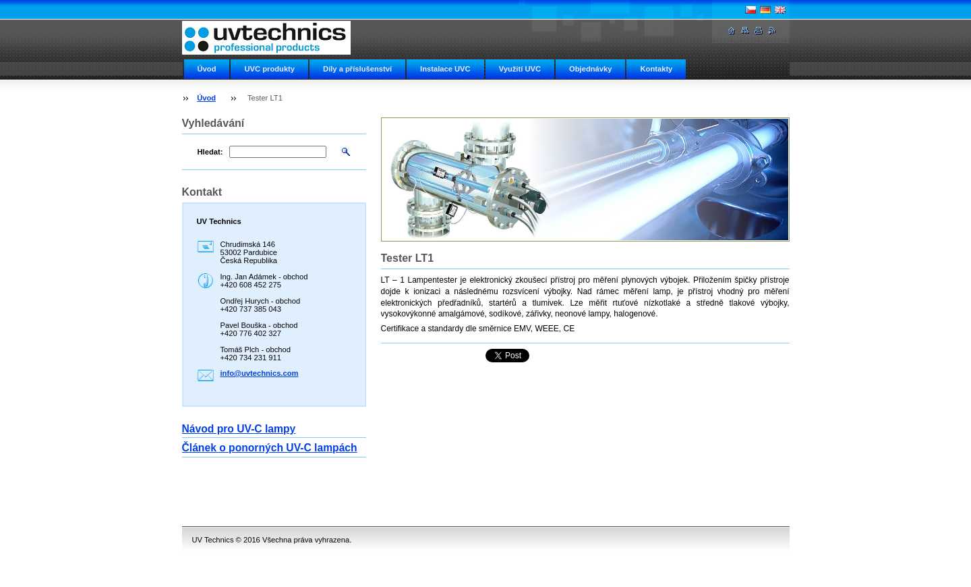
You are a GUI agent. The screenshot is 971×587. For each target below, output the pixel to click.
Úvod (207, 69)
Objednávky (590, 69)
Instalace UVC (445, 69)
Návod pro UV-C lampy (239, 429)
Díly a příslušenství (357, 69)
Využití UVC (520, 69)
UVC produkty (269, 69)
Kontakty (656, 69)
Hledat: (210, 152)
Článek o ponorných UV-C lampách (269, 447)
